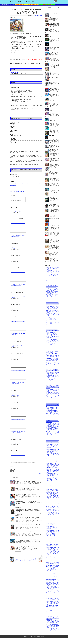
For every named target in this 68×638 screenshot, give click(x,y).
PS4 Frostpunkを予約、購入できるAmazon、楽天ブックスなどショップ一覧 (54, 99)
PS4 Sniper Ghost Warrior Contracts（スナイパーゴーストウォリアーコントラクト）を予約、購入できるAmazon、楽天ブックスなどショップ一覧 (52, 84)
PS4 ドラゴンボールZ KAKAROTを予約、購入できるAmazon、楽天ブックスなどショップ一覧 (52, 421)
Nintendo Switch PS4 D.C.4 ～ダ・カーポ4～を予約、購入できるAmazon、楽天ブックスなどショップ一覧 (52, 513)
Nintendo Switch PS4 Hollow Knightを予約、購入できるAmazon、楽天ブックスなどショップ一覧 (52, 542)
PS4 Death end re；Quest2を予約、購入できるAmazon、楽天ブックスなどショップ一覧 (54, 132)
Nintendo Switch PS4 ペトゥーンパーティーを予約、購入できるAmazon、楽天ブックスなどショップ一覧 (52, 458)
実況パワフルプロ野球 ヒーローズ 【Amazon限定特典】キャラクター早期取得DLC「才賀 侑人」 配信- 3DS (26, 184)
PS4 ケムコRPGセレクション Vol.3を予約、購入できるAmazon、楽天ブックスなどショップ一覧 (52, 393)
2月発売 (43, 4)
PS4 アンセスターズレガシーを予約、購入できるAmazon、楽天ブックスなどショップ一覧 (52, 507)
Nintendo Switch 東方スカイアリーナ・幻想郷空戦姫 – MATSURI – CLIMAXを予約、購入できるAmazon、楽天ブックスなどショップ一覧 (52, 59)
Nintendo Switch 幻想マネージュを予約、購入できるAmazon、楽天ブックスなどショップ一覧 (52, 376)
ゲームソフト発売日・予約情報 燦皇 (22, 1)
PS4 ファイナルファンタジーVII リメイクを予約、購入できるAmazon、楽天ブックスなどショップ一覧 (52, 289)
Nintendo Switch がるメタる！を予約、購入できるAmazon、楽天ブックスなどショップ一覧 (52, 599)
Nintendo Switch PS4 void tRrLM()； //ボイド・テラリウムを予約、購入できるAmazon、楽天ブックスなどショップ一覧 (52, 201)
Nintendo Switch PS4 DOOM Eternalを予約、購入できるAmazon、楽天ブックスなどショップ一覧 (52, 569)
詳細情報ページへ (18, 492)
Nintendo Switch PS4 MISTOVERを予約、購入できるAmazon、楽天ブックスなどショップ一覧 (52, 408)
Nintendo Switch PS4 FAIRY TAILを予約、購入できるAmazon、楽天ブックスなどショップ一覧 (52, 271)
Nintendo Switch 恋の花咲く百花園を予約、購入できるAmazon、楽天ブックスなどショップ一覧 (52, 373)
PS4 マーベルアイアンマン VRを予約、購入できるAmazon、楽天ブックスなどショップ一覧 (52, 295)
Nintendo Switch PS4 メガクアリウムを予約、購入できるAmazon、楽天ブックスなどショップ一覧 (52, 531)
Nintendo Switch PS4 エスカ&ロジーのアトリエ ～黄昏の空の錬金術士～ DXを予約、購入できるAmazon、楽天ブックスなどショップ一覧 (52, 253)
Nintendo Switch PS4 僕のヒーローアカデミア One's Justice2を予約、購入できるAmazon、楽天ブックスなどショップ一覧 (52, 30)
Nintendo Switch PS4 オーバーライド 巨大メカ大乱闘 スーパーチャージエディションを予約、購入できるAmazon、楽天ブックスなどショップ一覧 (28, 502)
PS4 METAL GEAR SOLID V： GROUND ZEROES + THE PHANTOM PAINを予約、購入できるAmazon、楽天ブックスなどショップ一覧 (28, 510)
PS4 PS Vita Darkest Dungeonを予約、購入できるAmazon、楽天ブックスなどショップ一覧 (52, 577)
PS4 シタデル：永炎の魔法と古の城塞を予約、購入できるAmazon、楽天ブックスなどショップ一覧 (52, 560)
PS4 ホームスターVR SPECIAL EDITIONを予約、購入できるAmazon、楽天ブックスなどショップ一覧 (52, 534)
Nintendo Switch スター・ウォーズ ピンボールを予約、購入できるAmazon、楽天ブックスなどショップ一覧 (52, 516)
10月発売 (29, 4)
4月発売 (49, 4)
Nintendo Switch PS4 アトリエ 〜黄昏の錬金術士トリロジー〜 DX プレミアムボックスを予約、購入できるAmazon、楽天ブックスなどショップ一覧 (52, 259)
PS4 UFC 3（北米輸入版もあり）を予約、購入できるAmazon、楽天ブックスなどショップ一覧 (52, 614)
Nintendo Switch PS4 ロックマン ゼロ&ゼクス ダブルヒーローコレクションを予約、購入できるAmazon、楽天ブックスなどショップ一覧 (52, 70)
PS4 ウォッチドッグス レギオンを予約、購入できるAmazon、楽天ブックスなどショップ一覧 (52, 292)
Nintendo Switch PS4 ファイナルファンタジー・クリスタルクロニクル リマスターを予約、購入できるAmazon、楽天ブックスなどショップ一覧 (52, 195)
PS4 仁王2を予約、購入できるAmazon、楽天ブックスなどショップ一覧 (54, 35)
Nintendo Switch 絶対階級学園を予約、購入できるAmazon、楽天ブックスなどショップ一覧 (52, 454)
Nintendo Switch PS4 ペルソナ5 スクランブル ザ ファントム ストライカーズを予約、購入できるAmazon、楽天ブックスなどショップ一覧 (52, 104)
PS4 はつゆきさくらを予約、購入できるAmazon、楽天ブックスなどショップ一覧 (52, 500)
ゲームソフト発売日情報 (37, 15)
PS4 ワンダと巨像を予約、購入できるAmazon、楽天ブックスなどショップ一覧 (52, 606)
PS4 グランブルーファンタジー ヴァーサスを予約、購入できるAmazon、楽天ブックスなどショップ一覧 (52, 363)
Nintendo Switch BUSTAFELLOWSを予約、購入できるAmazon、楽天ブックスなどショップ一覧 (52, 483)
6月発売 (16, 4)
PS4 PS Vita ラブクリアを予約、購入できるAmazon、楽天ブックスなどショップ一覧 (54, 74)
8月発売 (22, 4)
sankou (40, 473)
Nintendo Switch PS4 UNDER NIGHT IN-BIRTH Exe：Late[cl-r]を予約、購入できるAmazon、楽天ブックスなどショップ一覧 (52, 114)
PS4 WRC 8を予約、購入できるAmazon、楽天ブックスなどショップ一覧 (54, 146)
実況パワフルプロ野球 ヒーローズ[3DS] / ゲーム (17, 211)
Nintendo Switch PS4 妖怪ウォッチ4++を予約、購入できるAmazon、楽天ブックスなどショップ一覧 (52, 556)
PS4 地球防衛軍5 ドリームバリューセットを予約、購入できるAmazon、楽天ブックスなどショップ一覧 (52, 493)
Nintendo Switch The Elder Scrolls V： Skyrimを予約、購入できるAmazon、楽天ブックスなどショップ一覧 (52, 629)
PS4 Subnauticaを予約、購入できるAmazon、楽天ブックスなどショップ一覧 (54, 119)
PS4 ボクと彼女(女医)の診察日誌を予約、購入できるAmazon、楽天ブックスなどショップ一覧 (52, 383)
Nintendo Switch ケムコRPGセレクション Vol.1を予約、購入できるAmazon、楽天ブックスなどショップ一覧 (52, 379)
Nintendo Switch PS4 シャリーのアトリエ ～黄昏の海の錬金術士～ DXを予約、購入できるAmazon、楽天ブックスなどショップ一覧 (52, 247)
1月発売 (40, 4)
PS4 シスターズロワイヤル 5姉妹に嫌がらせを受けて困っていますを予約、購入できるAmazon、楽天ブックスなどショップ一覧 (52, 174)
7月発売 (19, 4)
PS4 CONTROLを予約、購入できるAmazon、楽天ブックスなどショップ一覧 (52, 545)
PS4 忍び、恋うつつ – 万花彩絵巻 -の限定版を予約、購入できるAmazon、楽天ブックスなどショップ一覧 (52, 587)
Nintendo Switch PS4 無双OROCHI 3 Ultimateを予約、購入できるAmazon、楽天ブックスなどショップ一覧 (52, 490)
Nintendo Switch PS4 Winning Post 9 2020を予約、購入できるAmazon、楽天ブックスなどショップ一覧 (52, 286)
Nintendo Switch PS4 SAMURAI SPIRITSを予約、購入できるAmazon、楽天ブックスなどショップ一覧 (52, 524)
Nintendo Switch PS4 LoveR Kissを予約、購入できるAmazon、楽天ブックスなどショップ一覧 (52, 327)
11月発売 (33, 4)
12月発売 (36, 4)
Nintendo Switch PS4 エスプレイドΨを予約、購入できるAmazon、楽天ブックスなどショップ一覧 (52, 504)
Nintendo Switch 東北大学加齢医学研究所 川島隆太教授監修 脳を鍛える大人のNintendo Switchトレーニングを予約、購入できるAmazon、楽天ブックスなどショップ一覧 (52, 428)
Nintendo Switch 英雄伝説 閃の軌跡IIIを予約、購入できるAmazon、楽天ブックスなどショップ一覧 (52, 268)
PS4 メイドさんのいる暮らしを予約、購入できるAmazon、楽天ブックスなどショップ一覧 (52, 314)
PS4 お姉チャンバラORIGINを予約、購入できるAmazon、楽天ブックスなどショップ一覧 (52, 563)
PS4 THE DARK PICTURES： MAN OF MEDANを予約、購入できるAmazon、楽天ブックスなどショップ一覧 (52, 566)
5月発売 (53, 4)
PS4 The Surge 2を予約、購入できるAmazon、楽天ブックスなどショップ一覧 (52, 510)
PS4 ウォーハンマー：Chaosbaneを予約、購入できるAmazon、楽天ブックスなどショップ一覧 (52, 396)
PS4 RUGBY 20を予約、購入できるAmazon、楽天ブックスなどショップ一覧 (54, 150)
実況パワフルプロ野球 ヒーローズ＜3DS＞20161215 (17, 443)
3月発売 (46, 4)
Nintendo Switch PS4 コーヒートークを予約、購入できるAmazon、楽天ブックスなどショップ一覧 (52, 390)
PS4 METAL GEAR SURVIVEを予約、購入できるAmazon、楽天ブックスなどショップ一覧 (52, 580)
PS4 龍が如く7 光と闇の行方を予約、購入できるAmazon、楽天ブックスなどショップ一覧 (52, 414)
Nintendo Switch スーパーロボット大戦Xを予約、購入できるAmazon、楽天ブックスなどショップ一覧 (52, 424)
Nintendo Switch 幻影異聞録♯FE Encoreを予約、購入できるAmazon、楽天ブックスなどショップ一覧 (52, 411)
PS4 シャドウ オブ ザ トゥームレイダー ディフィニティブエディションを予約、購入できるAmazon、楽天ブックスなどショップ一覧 (52, 241)
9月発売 (26, 4)
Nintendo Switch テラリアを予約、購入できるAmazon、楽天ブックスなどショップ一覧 (52, 461)
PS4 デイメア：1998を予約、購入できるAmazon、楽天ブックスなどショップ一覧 (54, 109)
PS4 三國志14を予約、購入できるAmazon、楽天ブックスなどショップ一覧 (54, 219)
